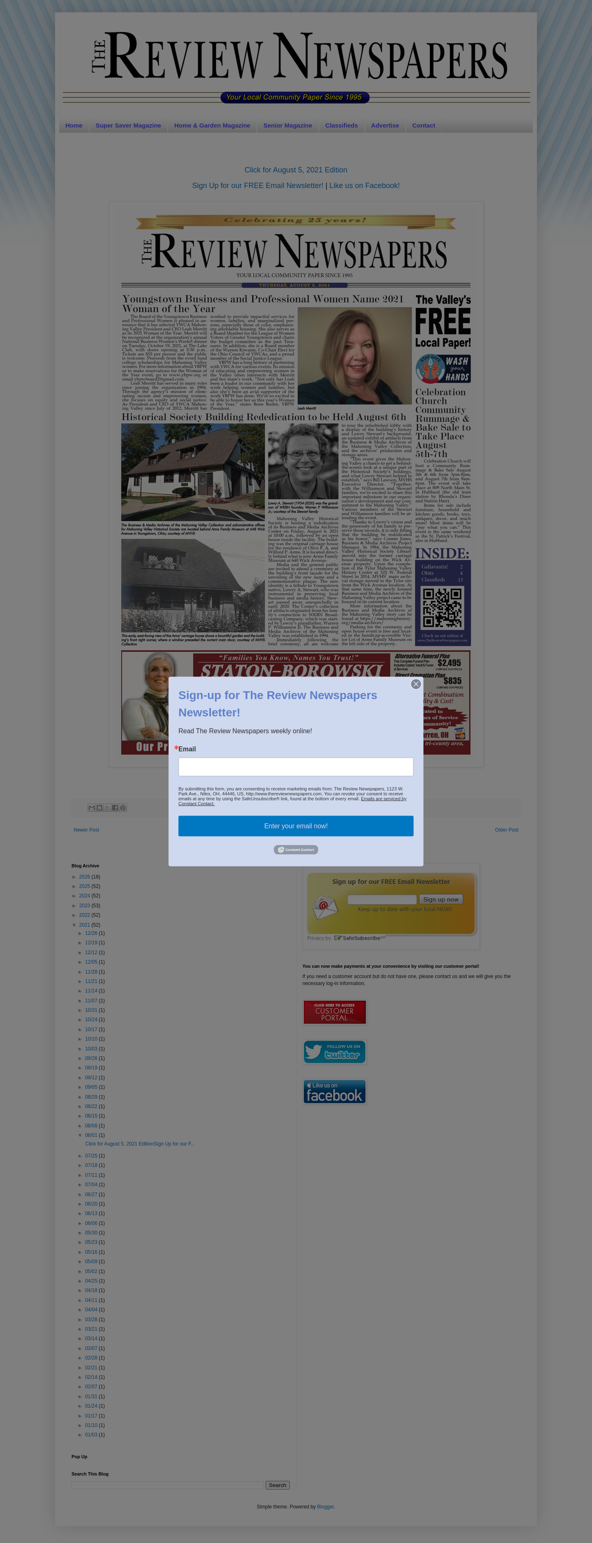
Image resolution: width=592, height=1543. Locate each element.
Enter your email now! (296, 826)
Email (187, 749)
